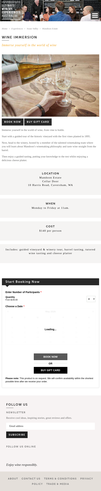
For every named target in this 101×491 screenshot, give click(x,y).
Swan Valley (32, 28)
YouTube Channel (31, 455)
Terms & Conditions (60, 478)
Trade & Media (57, 484)
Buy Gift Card (38, 121)
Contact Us (31, 478)
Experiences (17, 28)
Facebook (10, 455)
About (13, 478)
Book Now (12, 121)
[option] (50, 85)
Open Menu (95, 15)
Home (5, 28)
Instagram (21, 455)
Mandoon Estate (50, 28)
